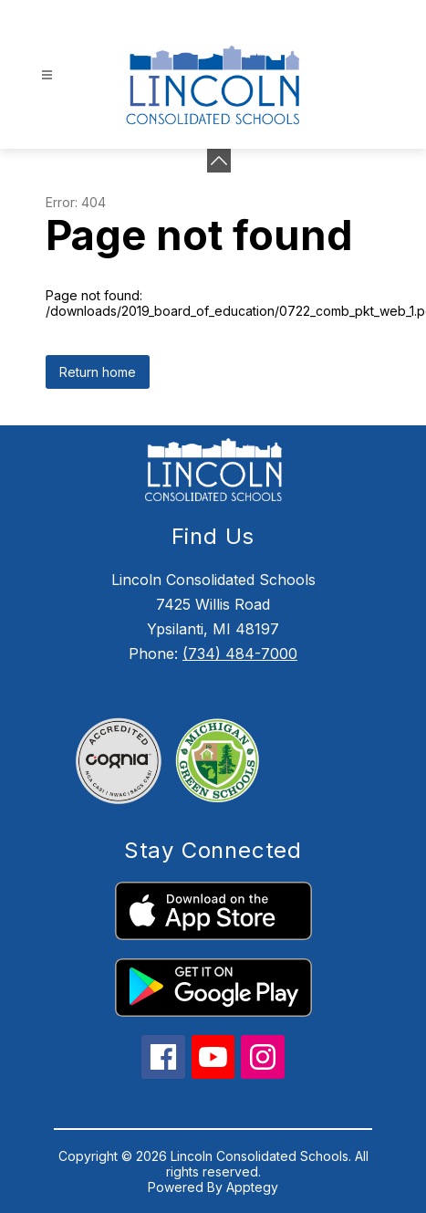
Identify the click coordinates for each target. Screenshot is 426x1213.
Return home (97, 372)
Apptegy (252, 1187)
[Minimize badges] (219, 161)
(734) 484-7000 (239, 653)
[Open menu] (46, 75)
